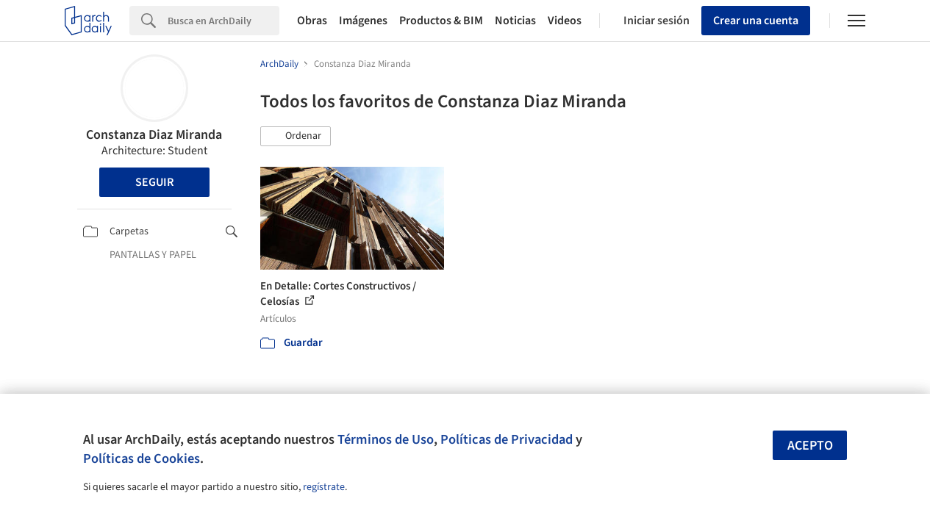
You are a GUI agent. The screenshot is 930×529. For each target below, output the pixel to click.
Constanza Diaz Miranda (154, 135)
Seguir (154, 182)
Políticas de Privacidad (506, 439)
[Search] (223, 20)
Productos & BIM (441, 20)
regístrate (324, 487)
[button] (295, 136)
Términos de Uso (385, 439)
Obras (312, 20)
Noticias (515, 20)
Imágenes (363, 20)
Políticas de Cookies (141, 458)
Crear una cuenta (755, 20)
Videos (565, 20)
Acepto (810, 445)
